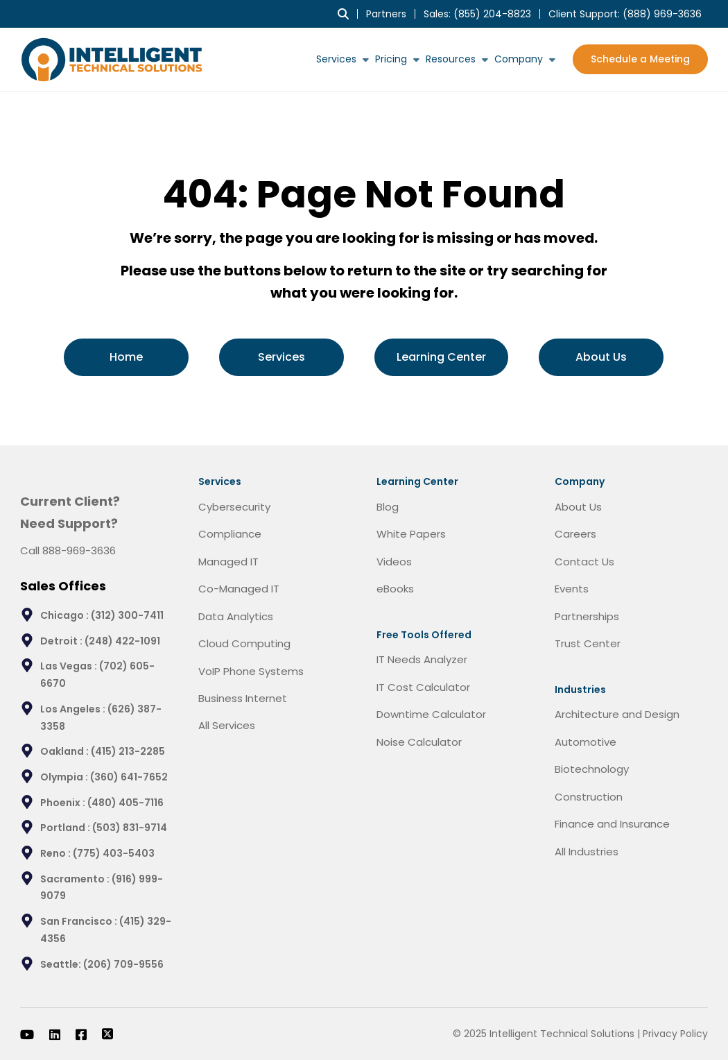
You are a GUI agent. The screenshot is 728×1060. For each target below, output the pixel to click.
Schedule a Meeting (640, 59)
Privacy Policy (675, 1034)
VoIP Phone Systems (251, 671)
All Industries (586, 851)
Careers (575, 534)
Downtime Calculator (431, 714)
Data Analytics (235, 616)
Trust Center (588, 643)
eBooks (395, 588)
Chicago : (65, 615)
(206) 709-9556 (123, 964)
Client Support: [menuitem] (625, 14)
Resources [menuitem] (451, 59)
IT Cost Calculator (423, 687)
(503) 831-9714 (129, 828)
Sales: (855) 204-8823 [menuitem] (477, 14)
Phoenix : (63, 803)
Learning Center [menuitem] (441, 357)
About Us (578, 506)
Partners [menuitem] (386, 14)
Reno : (56, 853)
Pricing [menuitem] (391, 59)
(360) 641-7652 (129, 777)
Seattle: (61, 964)
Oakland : (65, 751)
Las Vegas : (69, 666)
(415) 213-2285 (128, 751)
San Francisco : (79, 921)
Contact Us (584, 561)
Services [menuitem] (336, 59)
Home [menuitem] (126, 357)
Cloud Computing (244, 643)
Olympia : (65, 777)
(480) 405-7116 (125, 803)
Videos (394, 561)
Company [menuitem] (518, 59)
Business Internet (242, 698)
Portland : (66, 828)
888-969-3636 (79, 550)
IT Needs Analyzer (421, 659)
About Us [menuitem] (601, 357)
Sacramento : (76, 879)
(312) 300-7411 (127, 615)
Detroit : (62, 641)
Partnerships (587, 616)
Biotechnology (592, 769)
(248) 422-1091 (122, 641)
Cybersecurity (234, 506)
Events (572, 588)
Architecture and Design (617, 714)
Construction (589, 796)
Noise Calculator (419, 742)
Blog (387, 506)
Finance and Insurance (612, 824)
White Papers (411, 534)
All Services (226, 725)
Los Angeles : (73, 709)
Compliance (229, 534)
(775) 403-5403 (114, 853)
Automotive (585, 742)
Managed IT (228, 561)
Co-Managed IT (238, 588)
